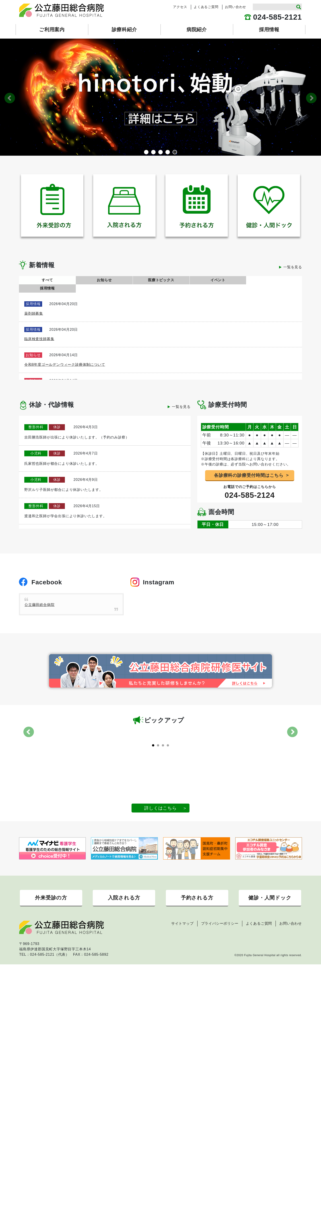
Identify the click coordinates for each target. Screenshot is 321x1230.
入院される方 (124, 928)
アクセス (180, 7)
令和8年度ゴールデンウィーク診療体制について (64, 356)
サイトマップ (182, 955)
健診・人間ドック (270, 928)
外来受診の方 (51, 928)
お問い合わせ (235, 7)
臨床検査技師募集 (39, 331)
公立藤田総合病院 (39, 597)
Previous (9, 98)
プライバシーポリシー (220, 955)
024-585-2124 (250, 487)
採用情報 (273, 280)
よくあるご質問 (206, 7)
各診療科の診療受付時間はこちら (249, 467)
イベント (217, 280)
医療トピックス (160, 280)
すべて (47, 280)
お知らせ (103, 280)
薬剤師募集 (33, 305)
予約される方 (197, 928)
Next (311, 98)
